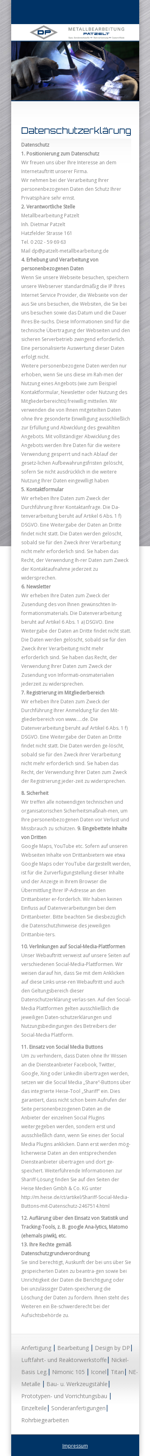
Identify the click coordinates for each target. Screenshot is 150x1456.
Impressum (75, 1445)
